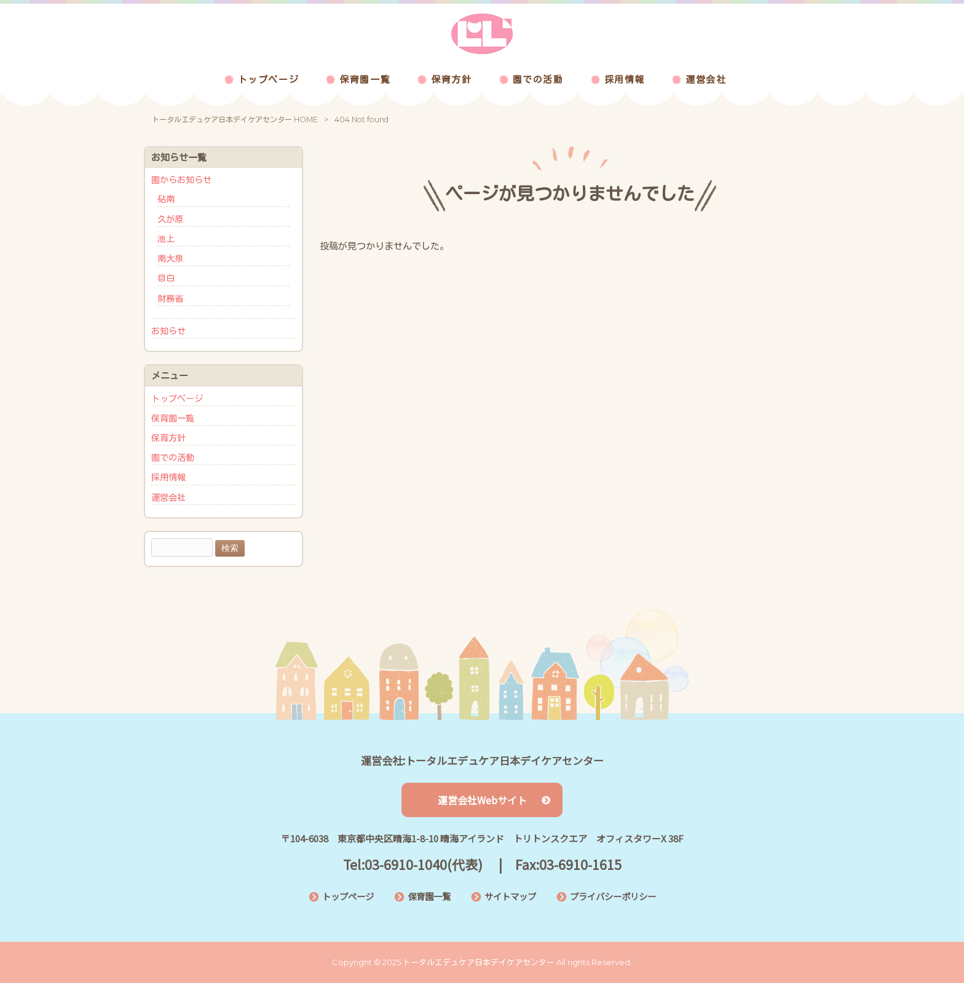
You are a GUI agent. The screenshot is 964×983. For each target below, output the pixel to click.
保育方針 (168, 438)
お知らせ (168, 331)
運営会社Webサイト (494, 800)
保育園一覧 (172, 418)
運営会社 (168, 497)
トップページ (177, 398)
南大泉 (170, 258)
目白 (166, 278)
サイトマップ (510, 896)
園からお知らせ (181, 180)
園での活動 (172, 457)
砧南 (166, 199)
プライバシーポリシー (613, 896)
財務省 (170, 298)
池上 (166, 239)
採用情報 (168, 477)
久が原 (170, 219)
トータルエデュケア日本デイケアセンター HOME (235, 119)
